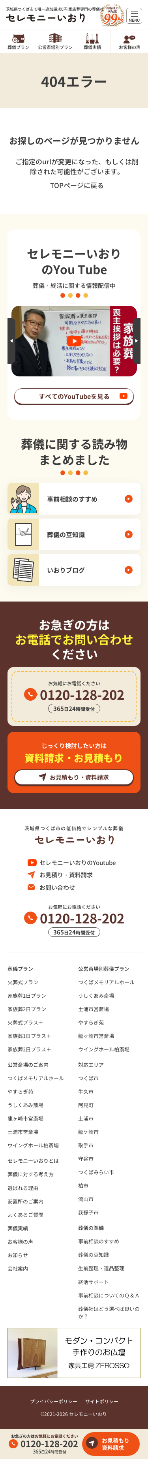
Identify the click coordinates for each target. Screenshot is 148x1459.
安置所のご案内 (25, 1201)
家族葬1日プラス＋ (29, 1036)
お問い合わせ (57, 887)
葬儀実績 (92, 47)
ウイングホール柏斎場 (103, 1049)
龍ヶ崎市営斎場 (96, 1036)
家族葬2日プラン (26, 1009)
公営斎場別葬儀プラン (103, 968)
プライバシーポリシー (53, 1401)
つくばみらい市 (96, 1172)
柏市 (83, 1185)
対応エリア (91, 1064)
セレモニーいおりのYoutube (77, 862)
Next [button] (137, 341)
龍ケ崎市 (88, 1132)
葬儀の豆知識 (93, 1254)
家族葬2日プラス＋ (29, 1049)
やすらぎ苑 (91, 1022)
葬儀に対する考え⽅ (30, 1174)
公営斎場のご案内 (28, 1064)
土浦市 (86, 1118)
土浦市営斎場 (93, 1009)
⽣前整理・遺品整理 (101, 1268)
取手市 (86, 1145)
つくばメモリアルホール (106, 982)
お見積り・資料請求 (66, 875)
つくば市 (88, 1078)
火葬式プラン (22, 982)
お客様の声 (130, 47)
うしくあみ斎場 (96, 995)
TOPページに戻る (77, 185)
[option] (74, 341)
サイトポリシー (101, 1401)
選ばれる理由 (22, 1188)
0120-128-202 (49, 1443)
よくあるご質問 (25, 1214)
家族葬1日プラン (26, 995)
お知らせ (17, 1255)
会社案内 (17, 1268)
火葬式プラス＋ (25, 1022)
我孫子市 (88, 1212)
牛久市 (86, 1091)
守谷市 (86, 1158)
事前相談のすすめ (98, 1241)
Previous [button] (11, 341)
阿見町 (86, 1105)
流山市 (86, 1199)
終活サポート (93, 1282)
